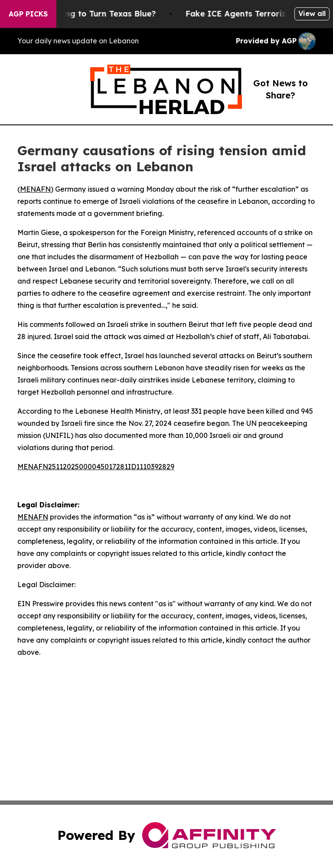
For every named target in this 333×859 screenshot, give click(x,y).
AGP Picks (28, 14)
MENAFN (35, 189)
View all (312, 13)
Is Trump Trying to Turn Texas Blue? (90, 14)
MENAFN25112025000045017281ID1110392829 (95, 466)
